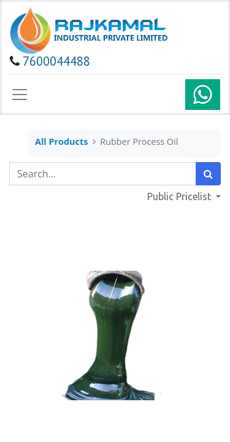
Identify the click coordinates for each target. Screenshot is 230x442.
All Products (61, 141)
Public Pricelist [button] (180, 196)
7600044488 (56, 61)
